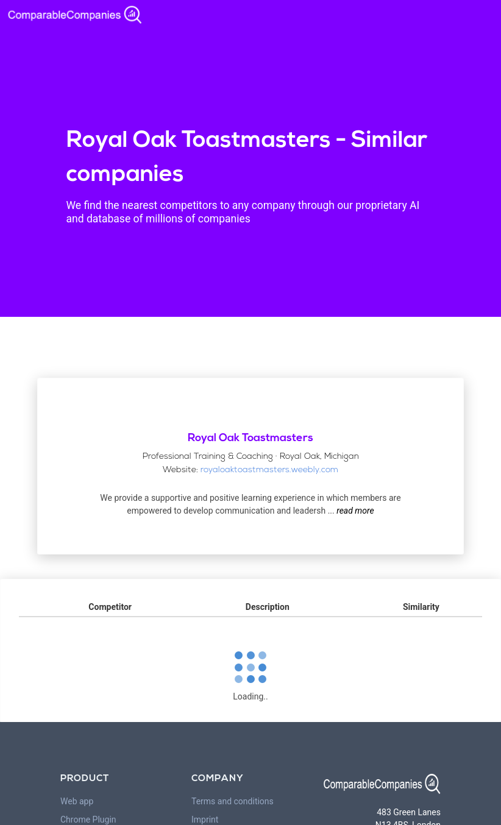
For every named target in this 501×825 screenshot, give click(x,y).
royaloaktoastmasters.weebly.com (269, 470)
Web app (76, 801)
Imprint (204, 819)
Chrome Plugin (88, 819)
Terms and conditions (232, 801)
